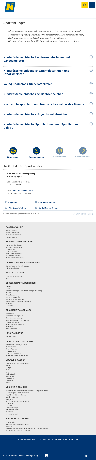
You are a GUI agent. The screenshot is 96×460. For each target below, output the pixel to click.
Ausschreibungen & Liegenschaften (18, 424)
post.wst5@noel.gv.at (23, 190)
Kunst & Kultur (11, 336)
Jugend (8, 293)
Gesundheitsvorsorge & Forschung (17, 320)
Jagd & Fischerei (11, 349)
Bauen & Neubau (11, 231)
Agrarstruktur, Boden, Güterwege (17, 345)
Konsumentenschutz (13, 297)
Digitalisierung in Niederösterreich (17, 266)
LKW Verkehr (10, 403)
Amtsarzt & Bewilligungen (14, 316)
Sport (8, 278)
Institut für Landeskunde (14, 254)
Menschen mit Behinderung (15, 299)
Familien (8, 286)
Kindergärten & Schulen (14, 247)
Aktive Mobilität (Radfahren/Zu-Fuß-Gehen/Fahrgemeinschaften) (27, 391)
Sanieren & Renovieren (13, 235)
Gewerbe (9, 426)
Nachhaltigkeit (10, 374)
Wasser (8, 382)
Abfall (8, 366)
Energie (8, 368)
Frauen (8, 289)
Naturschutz (10, 376)
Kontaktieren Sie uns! (48, 208)
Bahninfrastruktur (12, 397)
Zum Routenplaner (47, 202)
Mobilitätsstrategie (12, 408)
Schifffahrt (9, 412)
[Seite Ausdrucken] (46, 456)
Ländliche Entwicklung (13, 353)
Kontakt (73, 439)
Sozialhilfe (9, 326)
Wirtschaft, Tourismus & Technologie (18, 430)
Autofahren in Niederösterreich (16, 395)
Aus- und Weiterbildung (14, 245)
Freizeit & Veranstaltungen (14, 276)
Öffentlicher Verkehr (12, 410)
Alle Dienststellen (17, 208)
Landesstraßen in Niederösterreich (17, 393)
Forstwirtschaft (11, 347)
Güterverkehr (10, 399)
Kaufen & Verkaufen (12, 233)
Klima (8, 370)
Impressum (61, 439)
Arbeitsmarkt (10, 422)
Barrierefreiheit (27, 439)
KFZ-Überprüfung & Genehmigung (17, 401)
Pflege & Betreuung (12, 322)
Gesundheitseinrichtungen (14, 318)
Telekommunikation (12, 268)
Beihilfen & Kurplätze (13, 328)
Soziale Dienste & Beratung (15, 324)
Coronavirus (10, 314)
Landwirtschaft (11, 351)
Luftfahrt (9, 405)
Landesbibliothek (11, 251)
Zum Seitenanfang (83, 214)
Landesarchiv (10, 249)
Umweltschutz (10, 380)
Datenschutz (46, 439)
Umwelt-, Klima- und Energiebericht (18, 363)
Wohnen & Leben (11, 237)
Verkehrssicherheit (12, 414)
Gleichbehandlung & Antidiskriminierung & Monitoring (24, 291)
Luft (7, 372)
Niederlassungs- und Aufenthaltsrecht (18, 301)
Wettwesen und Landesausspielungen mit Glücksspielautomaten (27, 428)
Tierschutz (9, 305)
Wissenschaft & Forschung (15, 258)
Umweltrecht (10, 378)
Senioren (9, 303)
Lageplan (12, 202)
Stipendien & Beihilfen (13, 256)
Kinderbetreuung (11, 295)
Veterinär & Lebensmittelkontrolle (17, 355)
